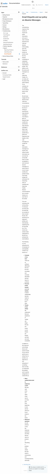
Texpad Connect (6, 77)
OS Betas (5, 40)
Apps (27, 12)
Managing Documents (8, 19)
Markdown (5, 63)
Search (46, 4)
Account (5, 73)
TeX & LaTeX (6, 62)
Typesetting (5, 23)
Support (5, 48)
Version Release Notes (8, 56)
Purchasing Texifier (7, 75)
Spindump (5, 36)
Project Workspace (7, 21)
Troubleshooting (6, 31)
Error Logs (5, 33)
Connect (5, 25)
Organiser (5, 17)
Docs (23, 12)
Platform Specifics (7, 46)
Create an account (26, 5)
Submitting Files (8, 52)
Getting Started (6, 15)
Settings (4, 27)
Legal (4, 79)
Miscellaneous (6, 29)
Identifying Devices (7, 44)
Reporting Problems (8, 50)
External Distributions (8, 42)
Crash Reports (6, 35)
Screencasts (6, 38)
